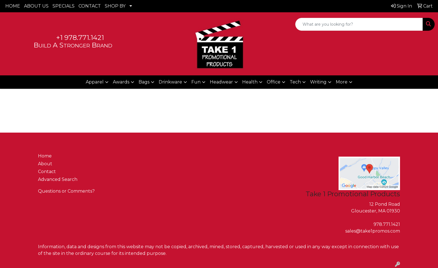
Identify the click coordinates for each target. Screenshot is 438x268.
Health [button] (250, 82)
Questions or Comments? (66, 191)
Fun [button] (196, 82)
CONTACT (89, 6)
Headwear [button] (221, 82)
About (45, 163)
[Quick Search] (359, 24)
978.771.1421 (386, 224)
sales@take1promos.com (372, 231)
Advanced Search (57, 179)
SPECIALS (64, 6)
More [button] (341, 82)
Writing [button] (318, 82)
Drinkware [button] (170, 82)
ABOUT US (36, 6)
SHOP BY (115, 6)
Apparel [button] (95, 82)
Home (45, 156)
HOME (12, 6)
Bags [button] (144, 82)
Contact (47, 171)
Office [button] (273, 82)
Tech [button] (295, 82)
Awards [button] (121, 82)
